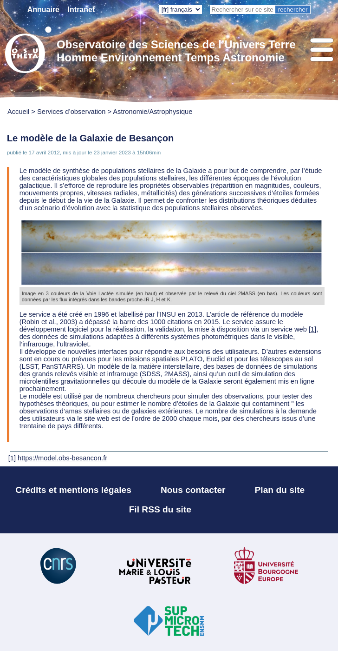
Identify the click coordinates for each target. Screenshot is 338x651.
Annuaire (43, 9)
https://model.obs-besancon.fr (62, 458)
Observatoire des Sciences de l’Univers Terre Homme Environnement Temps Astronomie (176, 51)
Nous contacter (193, 490)
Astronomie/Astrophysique (152, 111)
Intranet (81, 9)
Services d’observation (71, 111)
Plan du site (280, 490)
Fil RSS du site (160, 509)
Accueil (18, 111)
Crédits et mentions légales (73, 490)
